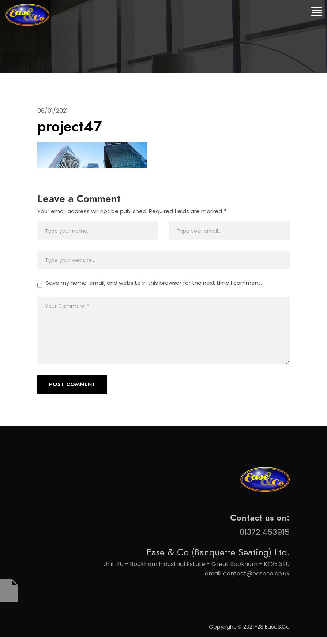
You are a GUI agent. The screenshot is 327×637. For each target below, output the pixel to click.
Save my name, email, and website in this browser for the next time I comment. (154, 283)
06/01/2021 (52, 111)
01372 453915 (265, 532)
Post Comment (72, 384)
